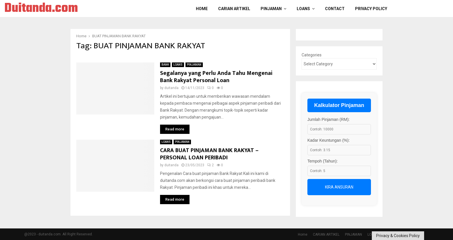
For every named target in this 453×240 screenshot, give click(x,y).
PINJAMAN (271, 8)
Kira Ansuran (339, 187)
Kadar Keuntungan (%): (328, 140)
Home (202, 8)
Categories (312, 55)
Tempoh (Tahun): (322, 161)
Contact (335, 8)
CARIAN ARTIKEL (234, 8)
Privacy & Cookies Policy (398, 235)
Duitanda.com (41, 8)
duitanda (171, 88)
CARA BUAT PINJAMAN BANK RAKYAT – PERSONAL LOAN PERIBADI (209, 154)
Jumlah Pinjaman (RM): (328, 119)
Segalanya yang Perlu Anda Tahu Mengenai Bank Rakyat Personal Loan (216, 76)
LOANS (303, 8)
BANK (165, 64)
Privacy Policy (371, 8)
